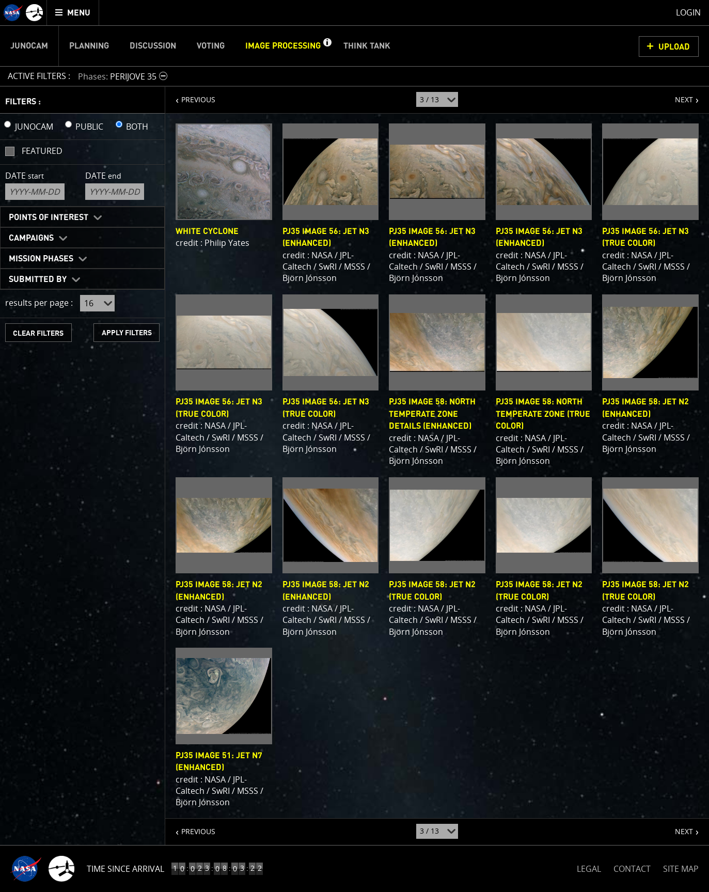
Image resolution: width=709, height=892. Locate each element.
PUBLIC (89, 126)
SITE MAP (681, 868)
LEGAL (589, 866)
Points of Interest (48, 217)
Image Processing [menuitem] (283, 46)
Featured (42, 151)
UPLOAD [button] (674, 47)
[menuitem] (73, 12)
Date (24, 175)
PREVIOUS (190, 95)
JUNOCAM (34, 126)
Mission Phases (41, 259)
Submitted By (38, 279)
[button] (327, 46)
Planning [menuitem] (89, 46)
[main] (354, 446)
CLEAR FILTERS (38, 333)
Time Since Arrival (125, 869)
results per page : (39, 303)
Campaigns (31, 238)
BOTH (137, 126)
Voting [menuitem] (211, 46)
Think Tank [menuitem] (366, 46)
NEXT (679, 95)
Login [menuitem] (688, 12)
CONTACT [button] (632, 868)
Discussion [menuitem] (153, 46)
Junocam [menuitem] (29, 46)
